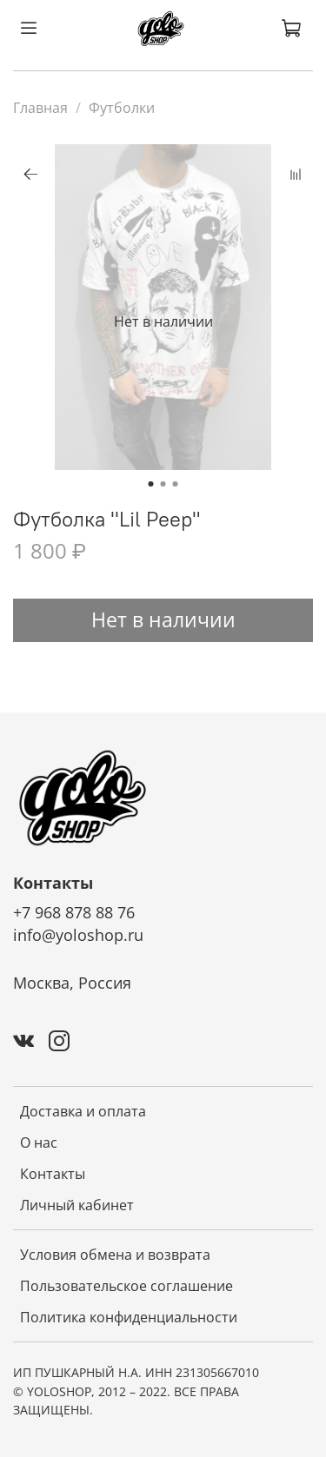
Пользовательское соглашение (126, 1285)
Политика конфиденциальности (128, 1317)
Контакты (52, 1173)
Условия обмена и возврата (115, 1254)
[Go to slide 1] (151, 484)
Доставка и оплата (83, 1111)
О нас (38, 1142)
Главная (40, 107)
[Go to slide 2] (163, 484)
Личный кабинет (77, 1205)
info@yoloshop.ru (78, 934)
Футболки (122, 107)
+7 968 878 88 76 (74, 912)
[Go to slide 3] (175, 484)
